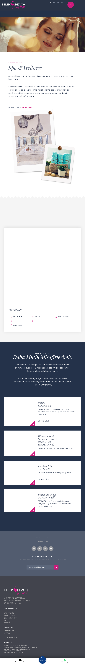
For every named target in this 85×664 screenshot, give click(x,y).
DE (58, 2)
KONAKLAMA (9, 612)
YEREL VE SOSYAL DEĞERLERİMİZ (17, 649)
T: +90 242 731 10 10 (12, 602)
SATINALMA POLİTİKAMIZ (14, 652)
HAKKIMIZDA (9, 630)
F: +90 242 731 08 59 (12, 604)
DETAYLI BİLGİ (43, 421)
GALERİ (7, 622)
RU (62, 2)
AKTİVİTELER (9, 619)
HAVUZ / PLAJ (9, 615)
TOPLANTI (8, 620)
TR (50, 2)
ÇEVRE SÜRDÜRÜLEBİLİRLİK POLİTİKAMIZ (20, 647)
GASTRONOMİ (9, 614)
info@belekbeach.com (13, 597)
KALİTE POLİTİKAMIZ (12, 650)
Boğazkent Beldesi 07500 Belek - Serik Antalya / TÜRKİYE (17, 599)
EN (54, 2)
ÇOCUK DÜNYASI (10, 617)
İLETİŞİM (7, 633)
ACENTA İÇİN (12, 637)
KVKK (6, 632)
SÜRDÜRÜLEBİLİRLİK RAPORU (15, 645)
